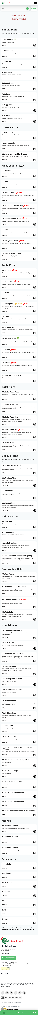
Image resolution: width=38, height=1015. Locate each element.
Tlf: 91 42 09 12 (5, 953)
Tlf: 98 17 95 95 (5, 951)
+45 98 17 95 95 (8, 958)
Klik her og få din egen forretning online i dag (10, 1006)
